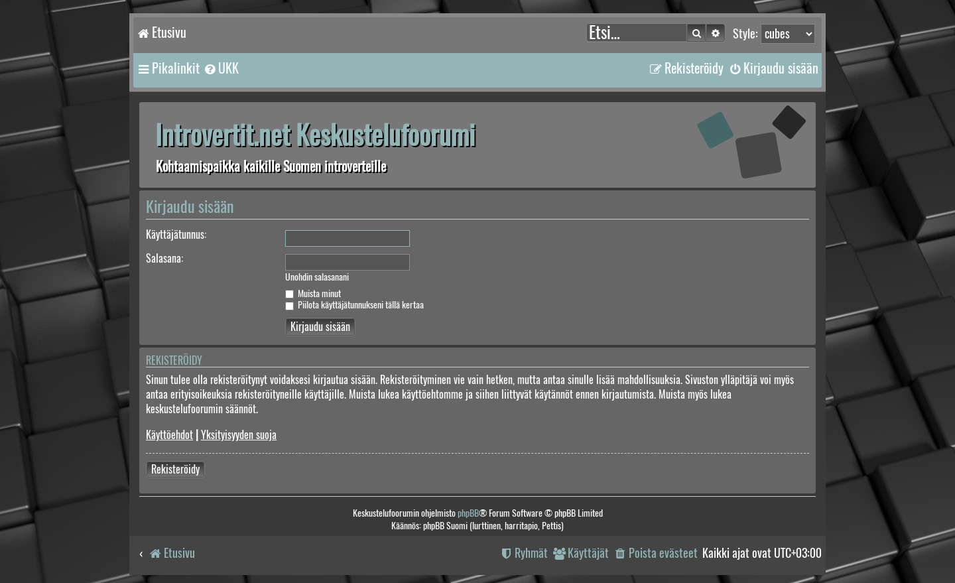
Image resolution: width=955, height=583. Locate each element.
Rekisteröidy (175, 469)
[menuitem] (221, 68)
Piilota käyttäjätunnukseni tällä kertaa (354, 304)
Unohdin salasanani (317, 277)
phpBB (468, 513)
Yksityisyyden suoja (239, 435)
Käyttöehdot (169, 435)
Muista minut (313, 293)
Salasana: (164, 258)
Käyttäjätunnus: (176, 234)
